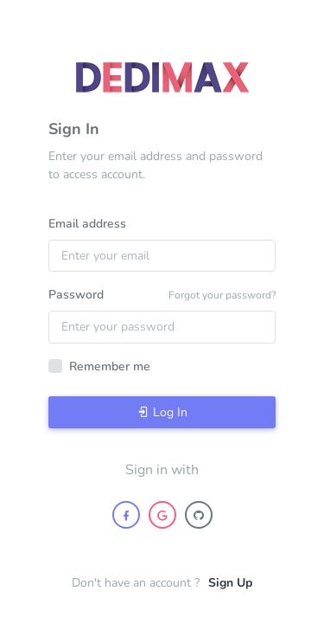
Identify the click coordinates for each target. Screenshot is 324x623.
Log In (162, 412)
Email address (87, 223)
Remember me (109, 366)
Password (76, 294)
